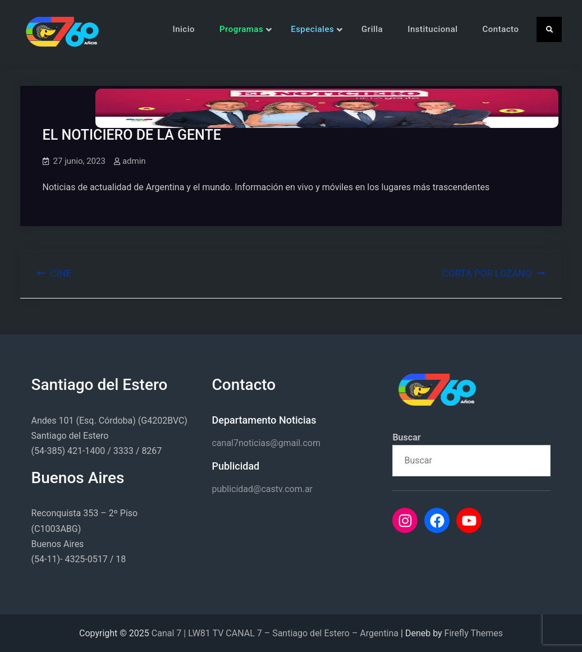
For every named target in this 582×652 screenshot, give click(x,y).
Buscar (406, 437)
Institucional (432, 29)
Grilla (372, 29)
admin (134, 161)
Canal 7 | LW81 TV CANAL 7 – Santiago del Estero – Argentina (275, 633)
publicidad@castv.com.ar (262, 489)
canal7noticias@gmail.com (266, 443)
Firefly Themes (473, 633)
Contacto (501, 29)
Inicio (183, 29)
